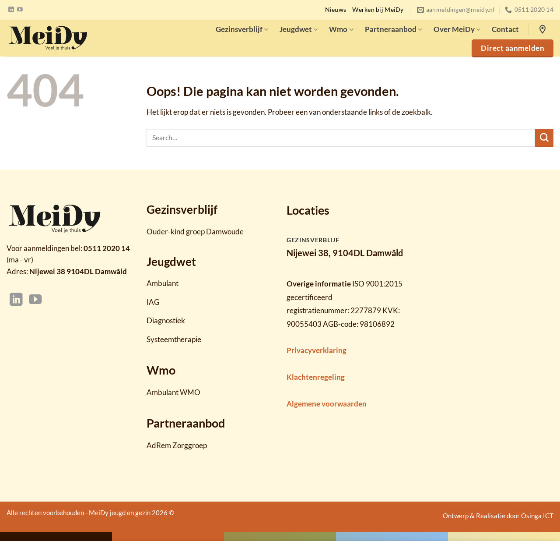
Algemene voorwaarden (327, 403)
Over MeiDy (457, 29)
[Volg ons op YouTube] (20, 10)
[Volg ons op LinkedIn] (11, 10)
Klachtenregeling (316, 377)
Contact (505, 29)
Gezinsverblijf (242, 29)
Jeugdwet (299, 29)
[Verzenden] (544, 138)
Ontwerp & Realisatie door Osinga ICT (498, 516)
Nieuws (335, 9)
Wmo (341, 29)
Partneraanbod (393, 29)
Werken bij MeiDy (377, 9)
